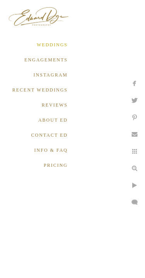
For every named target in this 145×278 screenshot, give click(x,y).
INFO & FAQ (51, 150)
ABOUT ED (53, 120)
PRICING (56, 165)
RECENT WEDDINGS (40, 90)
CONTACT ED (49, 135)
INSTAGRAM (51, 75)
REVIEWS (55, 105)
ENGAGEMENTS (46, 60)
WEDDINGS (52, 44)
